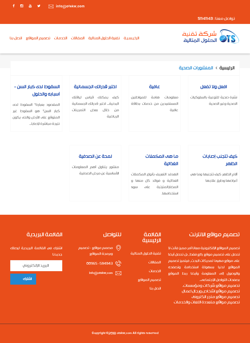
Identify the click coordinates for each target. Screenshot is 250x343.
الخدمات (60, 38)
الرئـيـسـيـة (131, 38)
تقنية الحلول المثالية (104, 38)
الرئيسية (227, 68)
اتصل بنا (16, 38)
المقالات (77, 38)
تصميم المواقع (38, 38)
